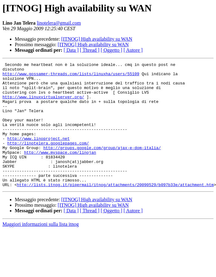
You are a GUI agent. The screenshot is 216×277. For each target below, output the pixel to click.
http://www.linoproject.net (38, 154)
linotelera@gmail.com (59, 23)
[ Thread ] (90, 50)
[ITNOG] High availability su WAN (96, 39)
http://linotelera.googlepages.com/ (48, 159)
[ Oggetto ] (111, 50)
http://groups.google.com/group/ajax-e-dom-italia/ (102, 165)
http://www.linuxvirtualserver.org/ (43, 104)
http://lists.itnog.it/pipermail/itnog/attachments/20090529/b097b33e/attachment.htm (115, 209)
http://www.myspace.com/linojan (60, 170)
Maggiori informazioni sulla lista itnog (40, 249)
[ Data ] (71, 50)
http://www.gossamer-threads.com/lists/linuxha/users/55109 (70, 76)
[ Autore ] (132, 50)
